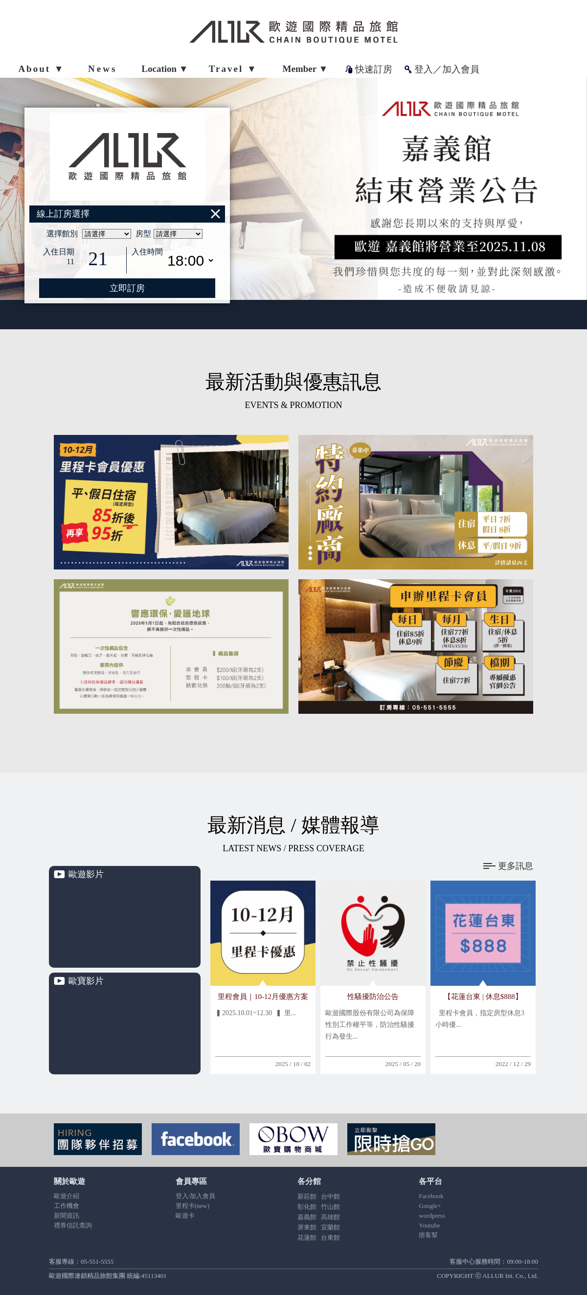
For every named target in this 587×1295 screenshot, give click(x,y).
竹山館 (330, 1206)
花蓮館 (306, 1237)
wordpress (432, 1215)
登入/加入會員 (196, 1196)
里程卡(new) (192, 1205)
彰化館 (306, 1206)
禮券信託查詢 (73, 1225)
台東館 (330, 1237)
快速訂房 (373, 69)
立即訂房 (127, 288)
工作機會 (66, 1205)
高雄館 (330, 1217)
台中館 (330, 1196)
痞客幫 (428, 1235)
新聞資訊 (66, 1215)
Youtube (429, 1225)
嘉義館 (306, 1217)
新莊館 (306, 1196)
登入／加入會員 (446, 69)
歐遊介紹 (66, 1196)
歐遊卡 (185, 1215)
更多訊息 (508, 866)
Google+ (430, 1205)
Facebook (431, 1196)
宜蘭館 (330, 1227)
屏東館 (306, 1227)
